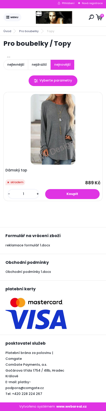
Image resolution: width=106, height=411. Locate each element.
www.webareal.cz (71, 406)
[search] (91, 17)
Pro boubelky (29, 31)
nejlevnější (15, 64)
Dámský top (16, 170)
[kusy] (23, 194)
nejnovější (62, 64)
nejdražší (39, 64)
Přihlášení (68, 3)
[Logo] (54, 17)
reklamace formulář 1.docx (27, 245)
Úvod (7, 31)
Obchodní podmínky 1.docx (28, 271)
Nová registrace (92, 3)
